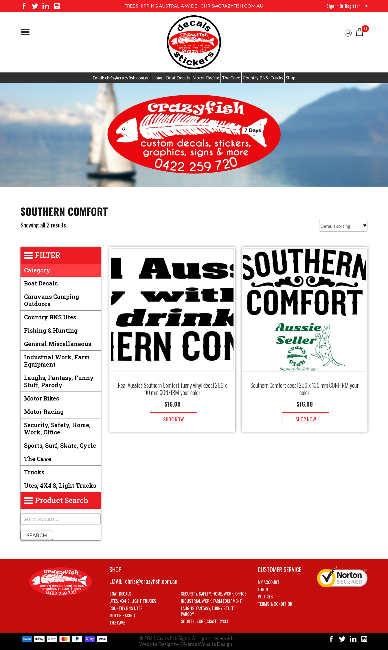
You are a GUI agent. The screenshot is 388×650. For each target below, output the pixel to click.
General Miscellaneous (57, 343)
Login (263, 589)
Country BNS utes (50, 317)
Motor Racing (205, 77)
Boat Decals (178, 77)
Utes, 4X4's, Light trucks (60, 485)
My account (268, 582)
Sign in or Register (343, 5)
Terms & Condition (275, 603)
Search (37, 535)
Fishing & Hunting (51, 330)
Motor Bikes (41, 398)
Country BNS (255, 77)
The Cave (231, 77)
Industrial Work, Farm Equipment (57, 360)
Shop (290, 77)
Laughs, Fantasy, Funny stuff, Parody (59, 381)
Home (157, 77)
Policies (265, 596)
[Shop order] (343, 226)
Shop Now (172, 413)
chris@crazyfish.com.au (151, 581)
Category (37, 270)
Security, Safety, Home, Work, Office (57, 428)
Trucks (277, 77)
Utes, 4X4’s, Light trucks (132, 601)
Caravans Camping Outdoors (51, 300)
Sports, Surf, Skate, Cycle (60, 445)
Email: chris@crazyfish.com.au (121, 77)
